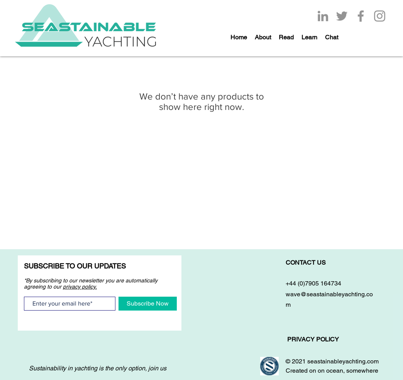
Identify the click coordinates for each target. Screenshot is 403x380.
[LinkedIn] (322, 16)
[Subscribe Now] (148, 304)
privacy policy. (80, 287)
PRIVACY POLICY (313, 339)
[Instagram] (379, 16)
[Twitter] (341, 16)
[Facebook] (360, 16)
